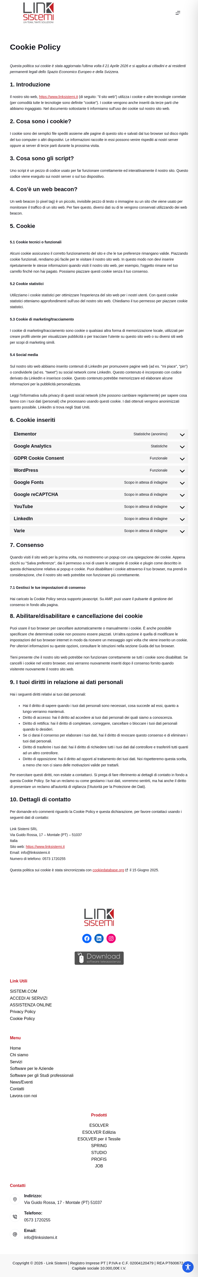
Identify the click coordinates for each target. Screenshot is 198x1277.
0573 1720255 (37, 1220)
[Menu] (178, 13)
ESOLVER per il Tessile (99, 1139)
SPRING (99, 1145)
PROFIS (99, 1159)
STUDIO (99, 1152)
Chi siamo (19, 1055)
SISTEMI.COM (23, 991)
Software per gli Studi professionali (41, 1075)
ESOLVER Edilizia (99, 1132)
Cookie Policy (22, 1018)
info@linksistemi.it (40, 1237)
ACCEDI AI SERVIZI (28, 998)
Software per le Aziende (31, 1068)
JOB (99, 1166)
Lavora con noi (23, 1096)
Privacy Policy (23, 1011)
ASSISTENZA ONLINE (31, 1005)
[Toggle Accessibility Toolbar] (188, 1267)
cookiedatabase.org (108, 870)
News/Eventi (21, 1082)
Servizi (16, 1062)
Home (15, 1048)
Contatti (17, 1089)
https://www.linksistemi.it (58, 97)
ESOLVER (99, 1125)
